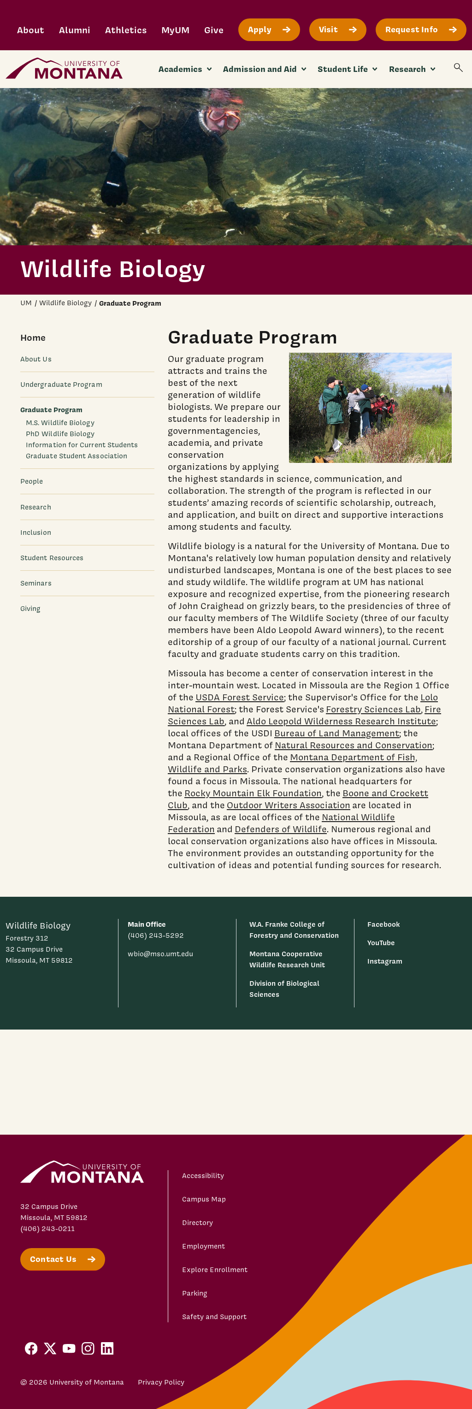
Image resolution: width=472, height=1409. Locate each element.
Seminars (36, 583)
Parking (194, 1293)
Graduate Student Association (76, 456)
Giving (30, 608)
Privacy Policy (161, 1382)
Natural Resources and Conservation (353, 745)
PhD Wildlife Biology (60, 433)
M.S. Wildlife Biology (60, 422)
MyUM (175, 30)
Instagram (384, 961)
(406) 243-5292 (156, 935)
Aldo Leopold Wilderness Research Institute (341, 721)
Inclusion (35, 532)
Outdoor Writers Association (288, 805)
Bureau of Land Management (336, 733)
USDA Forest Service (239, 697)
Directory (197, 1222)
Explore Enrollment (215, 1269)
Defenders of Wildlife (281, 829)
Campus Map (204, 1199)
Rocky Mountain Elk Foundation (253, 793)
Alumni (74, 30)
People (31, 481)
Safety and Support (214, 1316)
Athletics (126, 30)
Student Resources (51, 557)
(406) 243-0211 (47, 1228)
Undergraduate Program (61, 384)
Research (35, 507)
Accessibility (203, 1175)
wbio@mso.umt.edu (160, 954)
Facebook (383, 924)
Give (214, 30)
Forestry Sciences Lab (373, 709)
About (30, 30)
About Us (36, 359)
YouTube (381, 942)
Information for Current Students (82, 445)
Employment (203, 1246)
